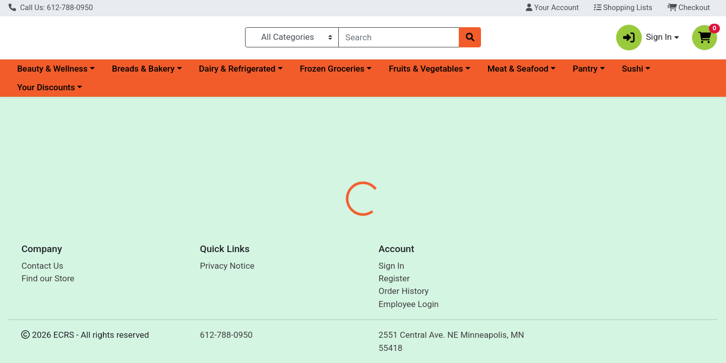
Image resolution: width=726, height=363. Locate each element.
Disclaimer (378, 238)
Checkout (689, 7)
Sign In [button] (644, 39)
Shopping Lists (623, 7)
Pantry (585, 73)
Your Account (552, 7)
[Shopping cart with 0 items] (704, 39)
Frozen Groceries (332, 73)
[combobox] (398, 39)
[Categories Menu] (292, 39)
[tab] (330, 238)
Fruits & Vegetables (426, 73)
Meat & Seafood (518, 73)
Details (330, 238)
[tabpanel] (514, 294)
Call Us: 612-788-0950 (51, 7)
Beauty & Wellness (52, 73)
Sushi (632, 73)
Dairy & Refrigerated (237, 73)
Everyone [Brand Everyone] (425, 302)
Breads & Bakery (143, 73)
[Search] (398, 39)
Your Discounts (46, 92)
